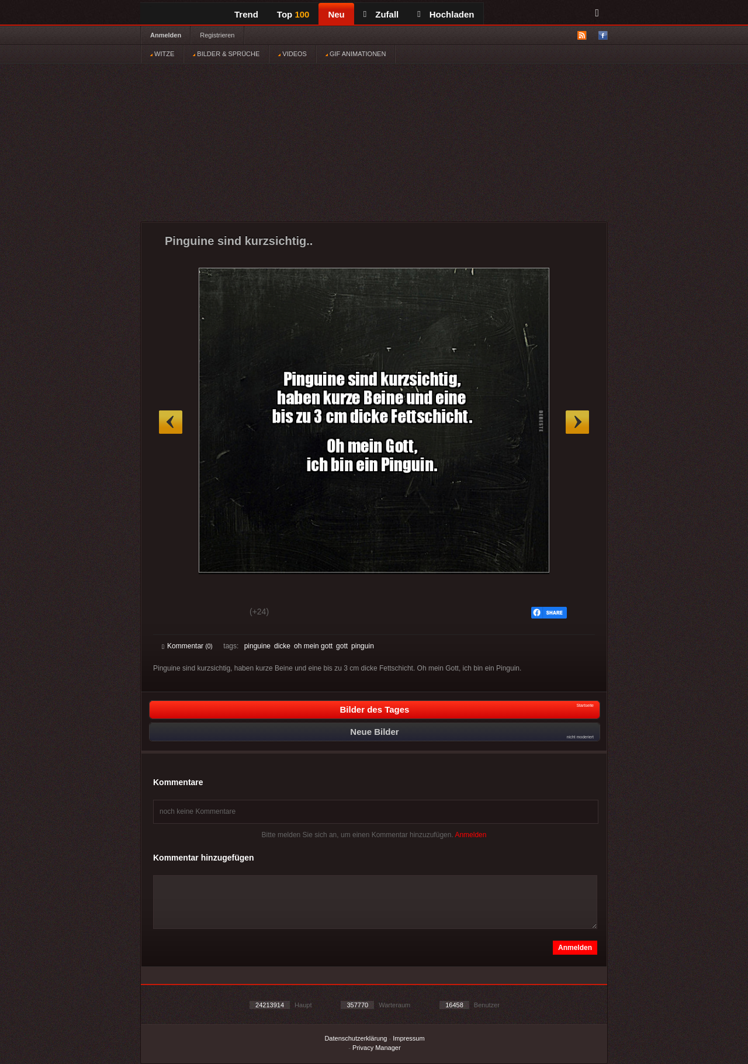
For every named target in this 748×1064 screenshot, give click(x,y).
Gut (175, 613)
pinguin (362, 646)
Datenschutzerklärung (355, 1038)
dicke (282, 646)
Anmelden (165, 35)
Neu (336, 14)
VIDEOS (292, 53)
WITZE (162, 53)
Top (293, 14)
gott (342, 646)
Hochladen (445, 14)
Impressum (408, 1038)
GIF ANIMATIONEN (355, 53)
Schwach (219, 613)
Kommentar (187, 646)
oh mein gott (313, 646)
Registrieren (217, 35)
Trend (246, 14)
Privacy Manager (376, 1047)
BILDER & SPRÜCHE (226, 53)
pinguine (257, 646)
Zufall (381, 14)
